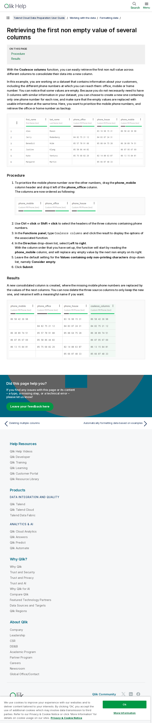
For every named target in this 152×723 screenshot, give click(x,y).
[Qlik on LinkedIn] (131, 694)
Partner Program (21, 657)
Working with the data (83, 17)
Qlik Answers (19, 536)
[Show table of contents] (8, 18)
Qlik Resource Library (24, 478)
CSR (12, 640)
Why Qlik (16, 566)
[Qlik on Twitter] (123, 694)
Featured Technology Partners (30, 599)
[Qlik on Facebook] (138, 694)
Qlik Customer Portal (24, 473)
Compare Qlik (19, 594)
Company (16, 629)
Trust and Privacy (22, 577)
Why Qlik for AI (20, 588)
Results (15, 58)
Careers (15, 662)
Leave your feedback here (29, 406)
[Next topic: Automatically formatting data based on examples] (113, 423)
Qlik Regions (18, 610)
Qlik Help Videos (21, 451)
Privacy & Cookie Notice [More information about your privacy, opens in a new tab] (66, 717)
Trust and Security (22, 572)
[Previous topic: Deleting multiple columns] (39, 423)
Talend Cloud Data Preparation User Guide (39, 17)
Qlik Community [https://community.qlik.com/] (104, 694)
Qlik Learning (19, 467)
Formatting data (109, 17)
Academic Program (23, 651)
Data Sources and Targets (28, 605)
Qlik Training (18, 462)
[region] (75, 709)
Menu (146, 7)
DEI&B (14, 646)
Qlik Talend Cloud (22, 509)
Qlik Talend (17, 504)
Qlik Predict (18, 542)
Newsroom (17, 668)
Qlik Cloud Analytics (23, 531)
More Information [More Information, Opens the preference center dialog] (125, 712)
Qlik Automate (19, 548)
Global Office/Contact (24, 674)
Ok (124, 704)
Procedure (18, 53)
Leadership (17, 635)
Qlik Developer (20, 456)
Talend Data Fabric (22, 515)
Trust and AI (18, 583)
